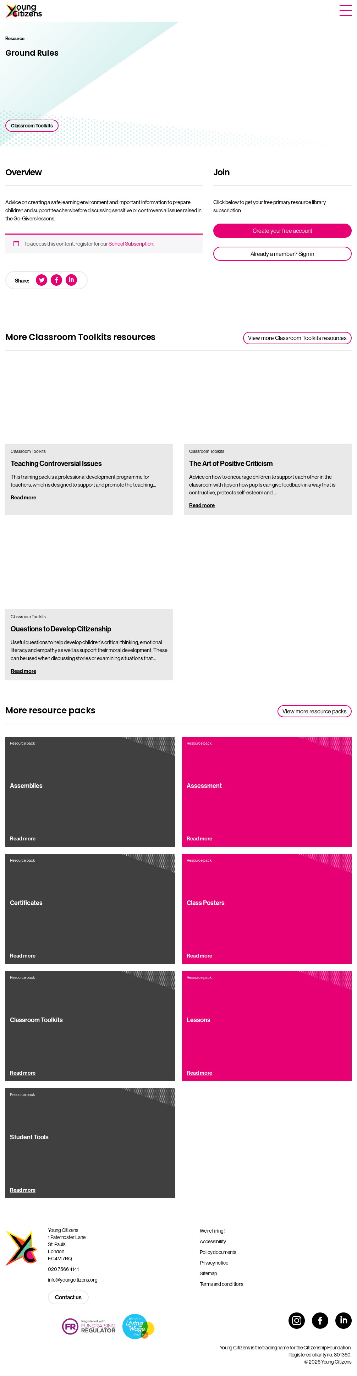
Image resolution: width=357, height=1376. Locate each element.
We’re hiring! (212, 1231)
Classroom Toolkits (32, 125)
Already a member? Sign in (282, 253)
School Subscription (131, 243)
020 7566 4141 (63, 1269)
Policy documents (218, 1252)
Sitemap (208, 1273)
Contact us (68, 1297)
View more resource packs (314, 711)
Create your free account (282, 230)
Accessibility (213, 1241)
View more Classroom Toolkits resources (297, 337)
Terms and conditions (221, 1284)
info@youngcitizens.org (73, 1280)
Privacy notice (214, 1263)
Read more (23, 497)
